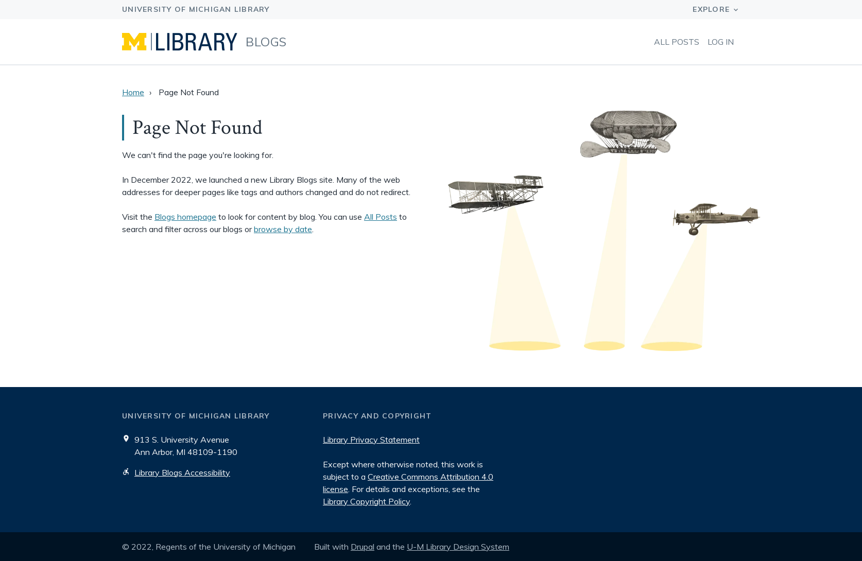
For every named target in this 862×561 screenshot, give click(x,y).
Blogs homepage (185, 217)
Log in (721, 42)
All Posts (676, 42)
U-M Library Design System (458, 546)
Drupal (362, 546)
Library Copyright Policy (366, 501)
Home (133, 92)
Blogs (266, 41)
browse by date (283, 229)
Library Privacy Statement (371, 439)
